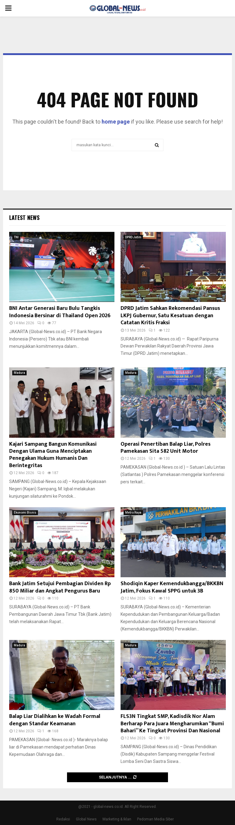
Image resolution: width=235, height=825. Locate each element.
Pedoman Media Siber (155, 819)
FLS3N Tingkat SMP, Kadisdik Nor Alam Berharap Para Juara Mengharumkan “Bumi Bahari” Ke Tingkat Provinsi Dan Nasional (172, 723)
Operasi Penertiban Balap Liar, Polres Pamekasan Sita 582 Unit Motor (166, 448)
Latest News (24, 217)
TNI (16, 237)
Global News (86, 819)
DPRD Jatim (133, 237)
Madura (19, 372)
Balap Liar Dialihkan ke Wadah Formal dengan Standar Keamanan (54, 720)
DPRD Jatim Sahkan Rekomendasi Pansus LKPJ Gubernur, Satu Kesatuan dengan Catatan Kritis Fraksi (170, 315)
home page (116, 121)
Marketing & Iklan (117, 819)
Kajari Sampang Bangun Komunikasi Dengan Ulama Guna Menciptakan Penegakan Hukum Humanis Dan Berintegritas (53, 455)
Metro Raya (133, 512)
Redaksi (63, 819)
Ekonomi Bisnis (25, 512)
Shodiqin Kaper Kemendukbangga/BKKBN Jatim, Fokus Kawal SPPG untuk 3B (172, 587)
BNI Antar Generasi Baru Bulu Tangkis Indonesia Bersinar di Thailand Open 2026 (59, 312)
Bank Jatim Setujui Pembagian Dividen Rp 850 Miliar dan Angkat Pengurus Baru (60, 587)
